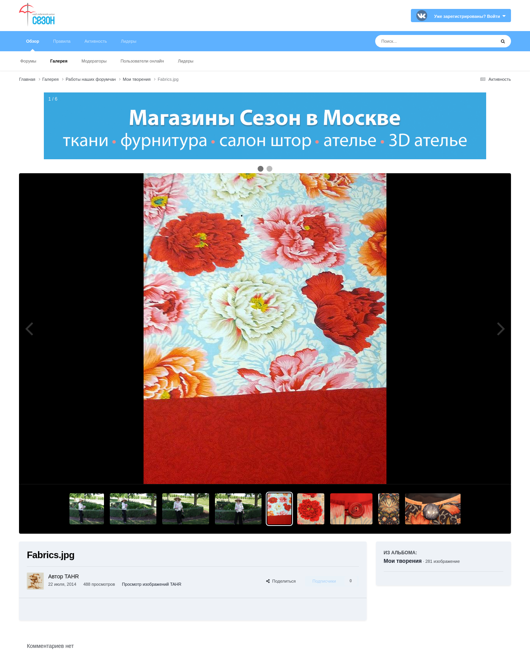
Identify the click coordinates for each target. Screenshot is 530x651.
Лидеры (185, 61)
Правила (62, 41)
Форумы (28, 61)
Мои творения (403, 561)
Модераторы (94, 61)
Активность (96, 41)
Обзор (32, 45)
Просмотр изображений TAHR (151, 584)
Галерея (58, 61)
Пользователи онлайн (142, 61)
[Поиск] (420, 41)
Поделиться (281, 581)
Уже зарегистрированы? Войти (470, 16)
